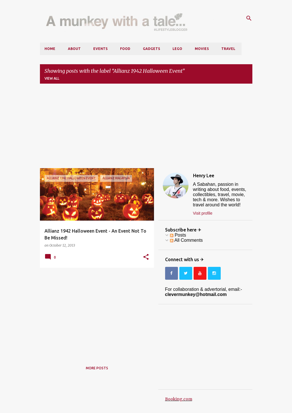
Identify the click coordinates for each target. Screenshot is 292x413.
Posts (178, 235)
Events (100, 49)
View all (51, 78)
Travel (228, 49)
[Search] (249, 18)
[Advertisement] (146, 128)
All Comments (186, 240)
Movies (202, 49)
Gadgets (151, 49)
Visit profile (202, 213)
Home (49, 49)
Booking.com (178, 399)
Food (125, 49)
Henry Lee (203, 175)
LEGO (177, 49)
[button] (146, 257)
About (74, 49)
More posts (97, 368)
